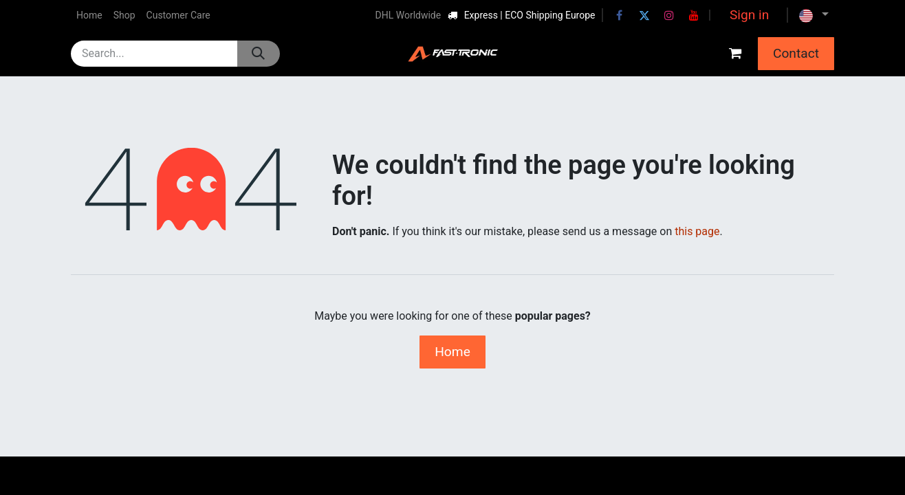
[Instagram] (669, 15)
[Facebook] (620, 15)
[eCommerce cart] (735, 53)
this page (697, 231)
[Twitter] (644, 15)
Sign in (749, 15)
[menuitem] (89, 15)
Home (452, 352)
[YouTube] (694, 15)
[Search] (258, 54)
